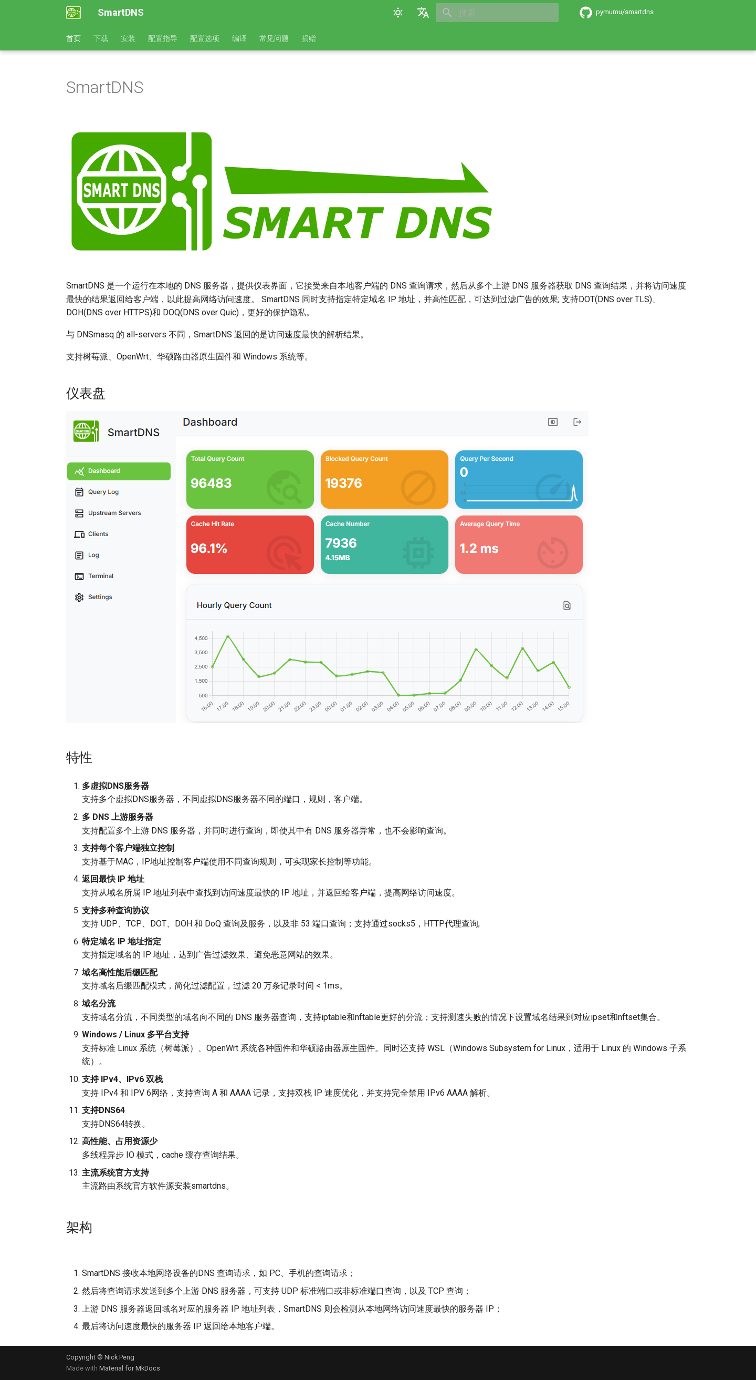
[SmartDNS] (73, 12)
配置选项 (204, 38)
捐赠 (308, 38)
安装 (128, 38)
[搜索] (497, 12)
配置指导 (162, 38)
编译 (239, 38)
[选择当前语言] (423, 12)
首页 (73, 38)
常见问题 (274, 38)
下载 (100, 38)
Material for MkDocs (129, 1368)
